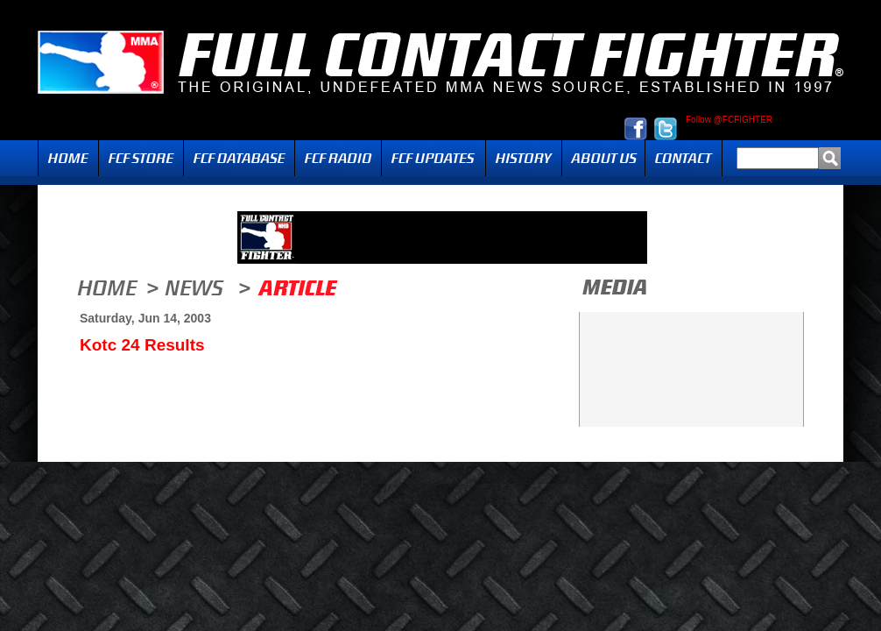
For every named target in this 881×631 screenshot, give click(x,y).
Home (68, 158)
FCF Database (239, 158)
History (523, 158)
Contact (683, 158)
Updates (433, 158)
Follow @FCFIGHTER (729, 120)
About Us (603, 158)
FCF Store (141, 158)
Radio (338, 158)
